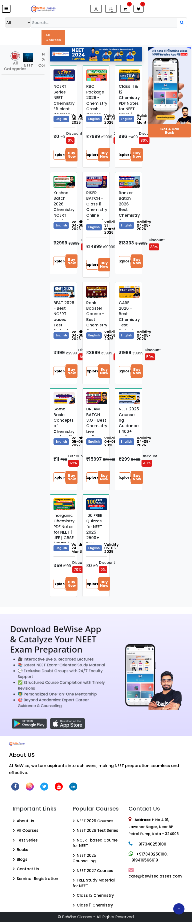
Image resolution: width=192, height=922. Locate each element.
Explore (60, 154)
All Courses (53, 37)
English (61, 119)
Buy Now (72, 154)
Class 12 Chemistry (93, 895)
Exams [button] (75, 34)
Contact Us (25, 869)
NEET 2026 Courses (93, 821)
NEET (28, 60)
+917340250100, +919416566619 (148, 857)
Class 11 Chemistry (92, 905)
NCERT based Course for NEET (95, 843)
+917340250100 (147, 844)
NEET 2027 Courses (92, 870)
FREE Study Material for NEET (93, 883)
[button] (6, 9)
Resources (156, 34)
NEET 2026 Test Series (95, 830)
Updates (30, 34)
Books (117, 34)
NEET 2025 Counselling (84, 858)
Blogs (179, 34)
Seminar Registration (35, 878)
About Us (23, 821)
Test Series (98, 37)
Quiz (135, 34)
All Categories (12, 61)
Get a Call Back (169, 130)
